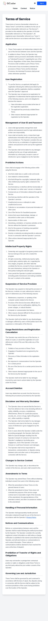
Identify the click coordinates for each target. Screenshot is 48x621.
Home (15, 8)
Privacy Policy (31, 517)
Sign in (42, 3)
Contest (24, 8)
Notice (32, 8)
